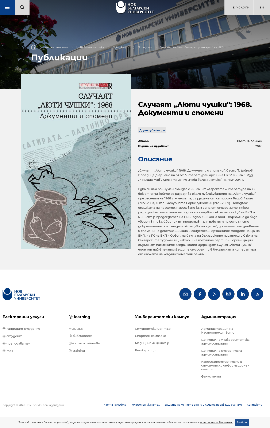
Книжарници (145, 350)
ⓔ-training (77, 351)
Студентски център (153, 329)
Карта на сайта (115, 404)
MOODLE (76, 329)
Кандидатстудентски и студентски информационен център (225, 365)
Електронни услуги (23, 317)
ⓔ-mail (8, 351)
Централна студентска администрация (221, 352)
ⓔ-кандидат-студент (21, 329)
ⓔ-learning (79, 317)
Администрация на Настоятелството (217, 330)
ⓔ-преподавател (16, 343)
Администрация (218, 317)
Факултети (211, 376)
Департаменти (56, 47)
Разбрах (242, 422)
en (262, 7)
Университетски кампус (162, 317)
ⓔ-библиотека (80, 336)
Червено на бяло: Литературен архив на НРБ (192, 47)
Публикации (121, 47)
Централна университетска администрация (225, 341)
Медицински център (152, 343)
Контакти (254, 404)
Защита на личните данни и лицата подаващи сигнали (203, 404)
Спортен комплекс (150, 336)
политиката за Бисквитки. (216, 422)
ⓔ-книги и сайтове (84, 343)
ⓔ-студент (12, 336)
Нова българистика (90, 47)
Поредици (145, 47)
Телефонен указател (145, 404)
